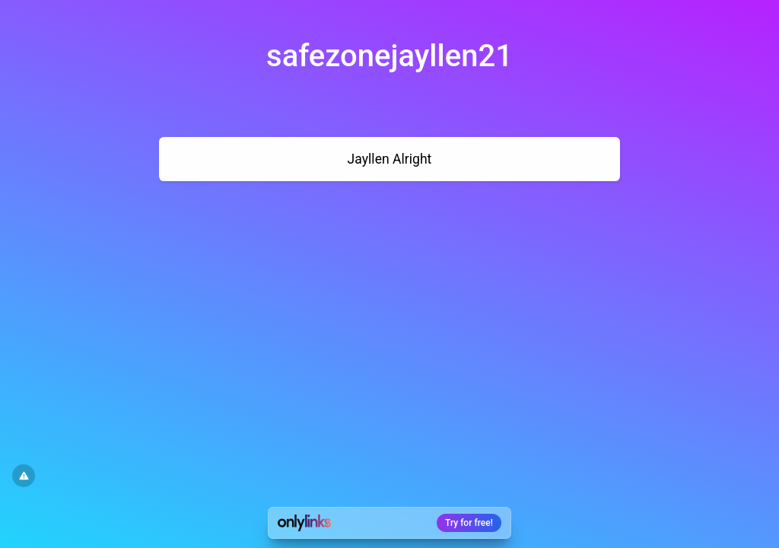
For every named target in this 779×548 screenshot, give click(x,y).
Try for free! (469, 523)
